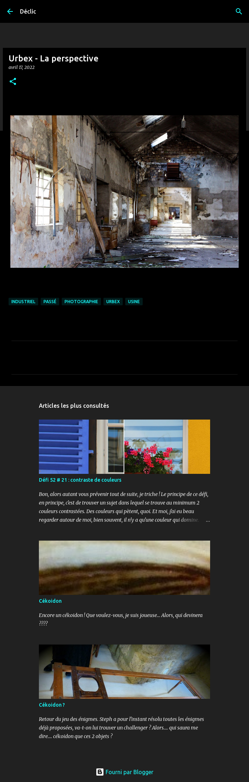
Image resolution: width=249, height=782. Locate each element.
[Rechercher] (239, 11)
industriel (23, 301)
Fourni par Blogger (124, 772)
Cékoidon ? (52, 705)
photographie (81, 301)
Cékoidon (50, 601)
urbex (113, 301)
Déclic (28, 11)
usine (134, 301)
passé (50, 301)
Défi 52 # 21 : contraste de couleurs (80, 480)
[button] (13, 82)
